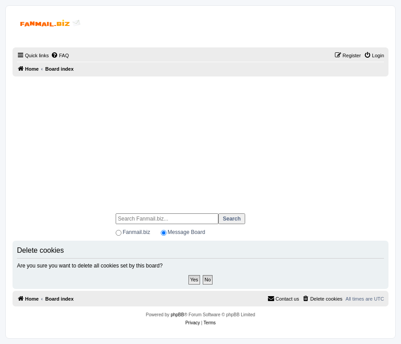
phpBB (177, 314)
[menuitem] (60, 55)
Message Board (186, 232)
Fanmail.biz (136, 232)
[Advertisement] (200, 141)
